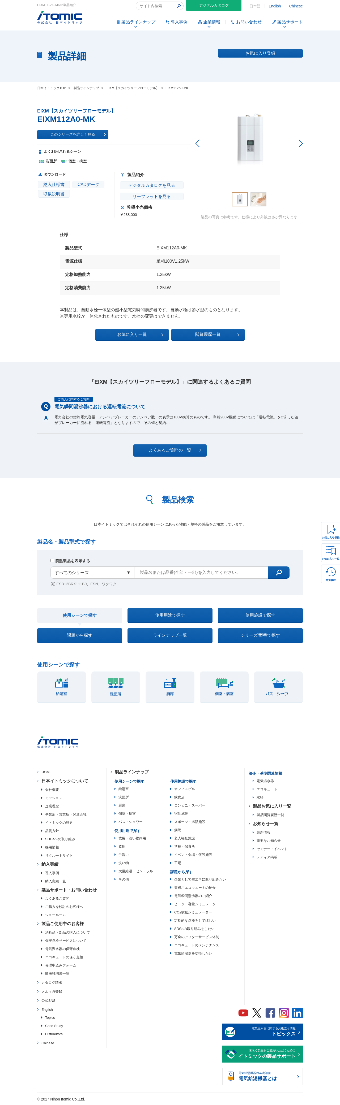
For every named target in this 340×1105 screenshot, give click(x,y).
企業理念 (52, 806)
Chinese (296, 6)
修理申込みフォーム (60, 966)
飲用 (121, 846)
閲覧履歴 (331, 580)
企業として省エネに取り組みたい (200, 879)
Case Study (54, 1026)
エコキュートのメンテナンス (196, 945)
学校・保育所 (184, 846)
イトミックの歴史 (59, 823)
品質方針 (52, 831)
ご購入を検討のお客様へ (64, 907)
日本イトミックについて (64, 781)
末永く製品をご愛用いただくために (267, 1054)
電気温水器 (265, 781)
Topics (50, 1018)
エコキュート (267, 789)
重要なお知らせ (269, 841)
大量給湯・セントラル (135, 871)
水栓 (260, 798)
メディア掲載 (267, 857)
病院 (177, 830)
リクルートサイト (59, 855)
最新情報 (263, 832)
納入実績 (49, 864)
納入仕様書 (54, 184)
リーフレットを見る (152, 196)
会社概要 (52, 790)
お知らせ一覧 (265, 823)
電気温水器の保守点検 (62, 949)
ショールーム (55, 915)
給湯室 (123, 789)
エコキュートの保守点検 (64, 957)
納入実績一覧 (55, 881)
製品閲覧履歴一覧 (270, 815)
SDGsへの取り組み (60, 839)
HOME (46, 772)
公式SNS (48, 1001)
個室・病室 (127, 814)
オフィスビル (184, 789)
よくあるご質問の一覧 (175, 450)
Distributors (54, 1034)
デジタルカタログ (214, 5)
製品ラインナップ (132, 772)
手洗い (123, 855)
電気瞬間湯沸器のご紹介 (193, 896)
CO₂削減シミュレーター (193, 912)
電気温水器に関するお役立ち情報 (267, 1032)
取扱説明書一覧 (57, 974)
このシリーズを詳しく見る (78, 134)
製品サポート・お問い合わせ (69, 890)
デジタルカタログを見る (151, 185)
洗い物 (123, 863)
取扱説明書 (54, 194)
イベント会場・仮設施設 (193, 855)
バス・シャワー (130, 822)
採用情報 (52, 847)
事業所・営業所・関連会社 (66, 814)
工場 (177, 863)
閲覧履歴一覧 (216, 334)
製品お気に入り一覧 (272, 806)
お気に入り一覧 (330, 558)
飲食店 (179, 797)
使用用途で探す (170, 615)
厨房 (121, 805)
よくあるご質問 (57, 899)
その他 (123, 879)
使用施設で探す (260, 615)
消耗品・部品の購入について (67, 933)
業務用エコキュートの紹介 (195, 888)
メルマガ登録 (51, 992)
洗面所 (123, 797)
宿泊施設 (181, 814)
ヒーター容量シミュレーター (196, 904)
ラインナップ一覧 (170, 635)
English (275, 6)
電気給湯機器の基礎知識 (267, 1076)
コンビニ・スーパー (189, 805)
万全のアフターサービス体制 (196, 937)
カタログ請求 (51, 983)
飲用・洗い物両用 (132, 838)
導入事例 (52, 873)
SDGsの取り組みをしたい (194, 929)
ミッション (53, 798)
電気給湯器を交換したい (193, 953)
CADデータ (88, 184)
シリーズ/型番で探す (260, 635)
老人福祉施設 (184, 838)
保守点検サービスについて (66, 941)
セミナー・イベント (272, 849)
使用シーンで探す (80, 615)
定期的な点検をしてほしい (195, 920)
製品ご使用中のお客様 (62, 924)
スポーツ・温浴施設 (189, 822)
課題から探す (79, 635)
